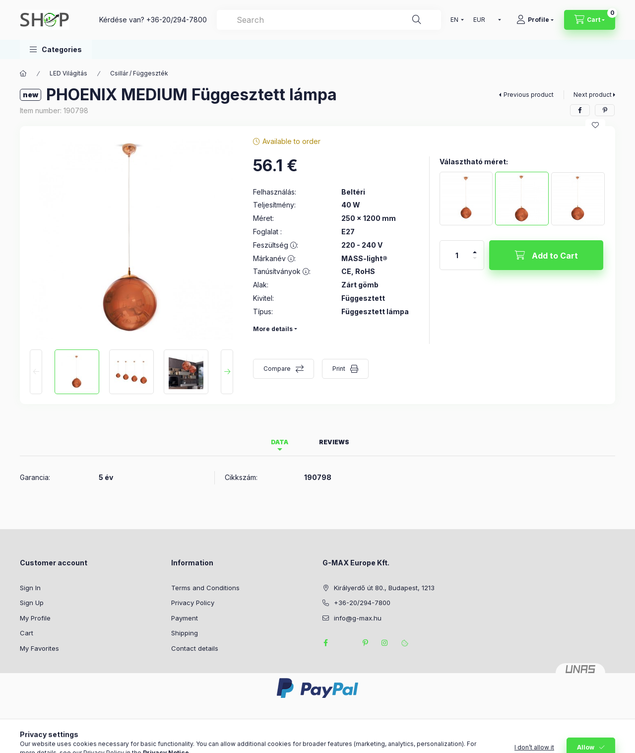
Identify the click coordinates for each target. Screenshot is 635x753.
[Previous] (36, 371)
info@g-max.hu (357, 618)
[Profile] (535, 20)
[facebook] (580, 110)
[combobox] (329, 20)
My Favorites (39, 648)
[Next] (227, 371)
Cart (26, 633)
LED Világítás (68, 73)
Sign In (30, 588)
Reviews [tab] (334, 442)
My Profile (35, 618)
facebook (325, 643)
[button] (56, 49)
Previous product (529, 94)
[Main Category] (23, 73)
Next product (592, 94)
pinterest (365, 643)
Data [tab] (279, 442)
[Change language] (455, 19)
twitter (345, 643)
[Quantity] (456, 255)
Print (338, 368)
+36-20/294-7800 (176, 19)
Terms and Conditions (205, 588)
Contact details (194, 648)
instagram (385, 643)
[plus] (475, 248)
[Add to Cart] (546, 255)
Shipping (184, 633)
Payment (184, 618)
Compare (277, 368)
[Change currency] (485, 19)
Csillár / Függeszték (139, 73)
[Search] (416, 19)
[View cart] (589, 20)
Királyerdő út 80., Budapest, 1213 (384, 588)
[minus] (475, 262)
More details (273, 329)
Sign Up (32, 603)
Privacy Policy (192, 603)
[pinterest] (605, 110)
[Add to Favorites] (595, 125)
